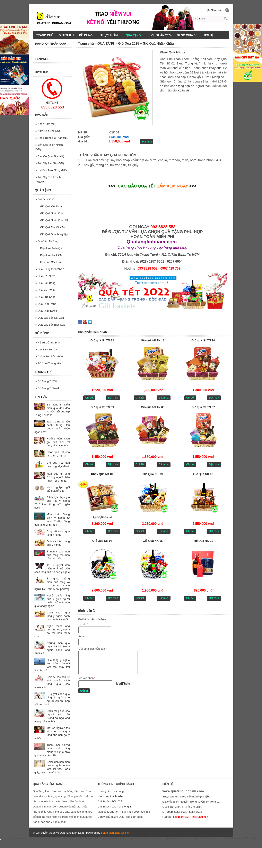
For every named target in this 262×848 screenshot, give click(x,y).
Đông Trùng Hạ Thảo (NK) (52, 137)
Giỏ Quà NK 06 (153, 540)
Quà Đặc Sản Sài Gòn (49, 317)
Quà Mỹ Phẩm (45, 289)
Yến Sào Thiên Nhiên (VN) (49, 147)
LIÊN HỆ (207, 35)
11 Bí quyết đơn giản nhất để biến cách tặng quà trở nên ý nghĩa (52, 568)
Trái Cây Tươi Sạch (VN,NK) (48, 179)
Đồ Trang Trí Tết (46, 381)
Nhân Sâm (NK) (45, 123)
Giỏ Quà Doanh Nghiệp (53, 234)
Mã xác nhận (86, 678)
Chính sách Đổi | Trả (110, 801)
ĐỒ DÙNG (87, 35)
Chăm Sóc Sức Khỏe (49, 356)
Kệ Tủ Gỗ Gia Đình (47, 342)
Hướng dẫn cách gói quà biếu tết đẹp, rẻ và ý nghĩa (58, 442)
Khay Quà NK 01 (102, 474)
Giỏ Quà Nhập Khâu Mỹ (53, 220)
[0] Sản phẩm (215, 10)
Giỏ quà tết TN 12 (102, 340)
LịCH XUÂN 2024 (160, 35)
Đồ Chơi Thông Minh (48, 363)
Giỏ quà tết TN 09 (102, 407)
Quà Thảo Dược (46, 310)
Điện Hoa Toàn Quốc (51, 248)
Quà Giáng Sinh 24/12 (49, 269)
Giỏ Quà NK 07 (102, 540)
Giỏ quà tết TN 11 (153, 340)
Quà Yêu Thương (46, 241)
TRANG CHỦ (44, 35)
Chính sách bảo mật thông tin (115, 806)
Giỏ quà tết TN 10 (203, 340)
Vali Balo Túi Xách (47, 349)
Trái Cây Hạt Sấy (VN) (49, 163)
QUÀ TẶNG (135, 35)
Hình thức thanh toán (110, 796)
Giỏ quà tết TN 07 (203, 407)
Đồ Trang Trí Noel (47, 388)
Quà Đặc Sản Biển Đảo (50, 324)
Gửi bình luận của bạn (92, 648)
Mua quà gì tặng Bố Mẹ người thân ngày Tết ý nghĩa (58, 477)
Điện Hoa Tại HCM (50, 255)
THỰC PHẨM (111, 35)
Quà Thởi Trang (45, 303)
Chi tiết (89, 397)
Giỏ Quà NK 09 (153, 474)
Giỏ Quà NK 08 (203, 474)
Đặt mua (147, 141)
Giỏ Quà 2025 (44, 199)
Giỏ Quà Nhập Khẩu (51, 213)
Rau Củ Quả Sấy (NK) (49, 156)
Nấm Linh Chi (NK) (47, 130)
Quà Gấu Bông (45, 283)
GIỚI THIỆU (66, 35)
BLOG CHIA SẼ (187, 35)
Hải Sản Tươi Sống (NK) (51, 170)
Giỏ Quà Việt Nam (50, 206)
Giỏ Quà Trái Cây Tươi (52, 227)
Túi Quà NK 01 (203, 540)
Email (82, 636)
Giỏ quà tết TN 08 (153, 407)
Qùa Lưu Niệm (45, 276)
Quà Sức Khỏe (45, 296)
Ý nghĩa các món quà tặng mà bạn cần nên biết (58, 555)
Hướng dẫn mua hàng (111, 791)
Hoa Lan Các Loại (49, 262)
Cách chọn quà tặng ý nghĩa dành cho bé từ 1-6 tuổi (58, 616)
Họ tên (83, 624)
